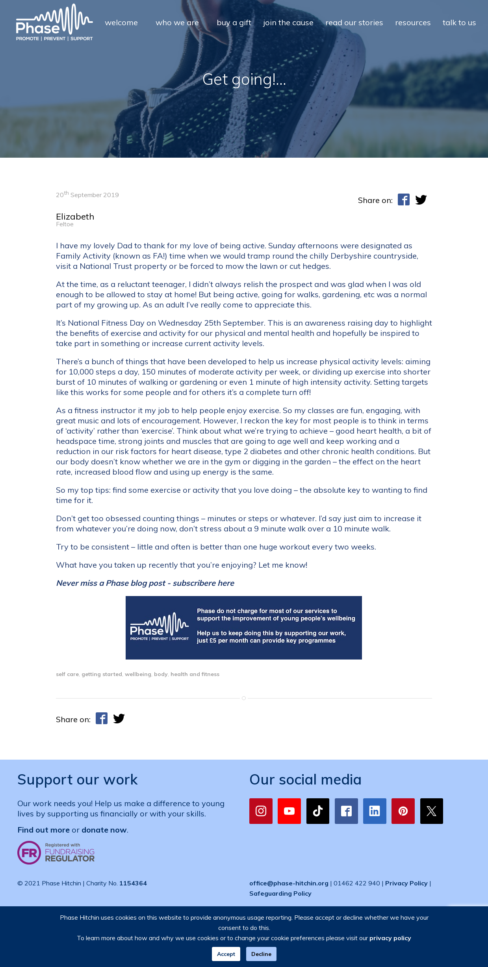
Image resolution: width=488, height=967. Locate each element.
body (161, 674)
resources (413, 22)
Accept (226, 954)
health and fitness (195, 674)
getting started (102, 674)
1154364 (133, 883)
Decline (261, 954)
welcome (121, 22)
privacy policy (390, 938)
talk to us (459, 22)
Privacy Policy (406, 883)
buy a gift (234, 22)
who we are (177, 22)
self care (67, 674)
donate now (104, 830)
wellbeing (138, 674)
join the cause (288, 22)
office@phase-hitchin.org (288, 883)
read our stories (354, 22)
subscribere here (203, 583)
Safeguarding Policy (280, 893)
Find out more (43, 830)
